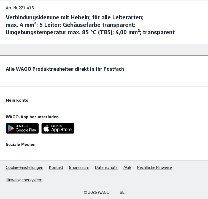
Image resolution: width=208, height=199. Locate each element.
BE (122, 192)
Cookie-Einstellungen (24, 167)
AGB (127, 167)
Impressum (79, 167)
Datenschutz (106, 167)
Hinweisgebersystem (24, 179)
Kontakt (56, 167)
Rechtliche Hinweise (154, 167)
